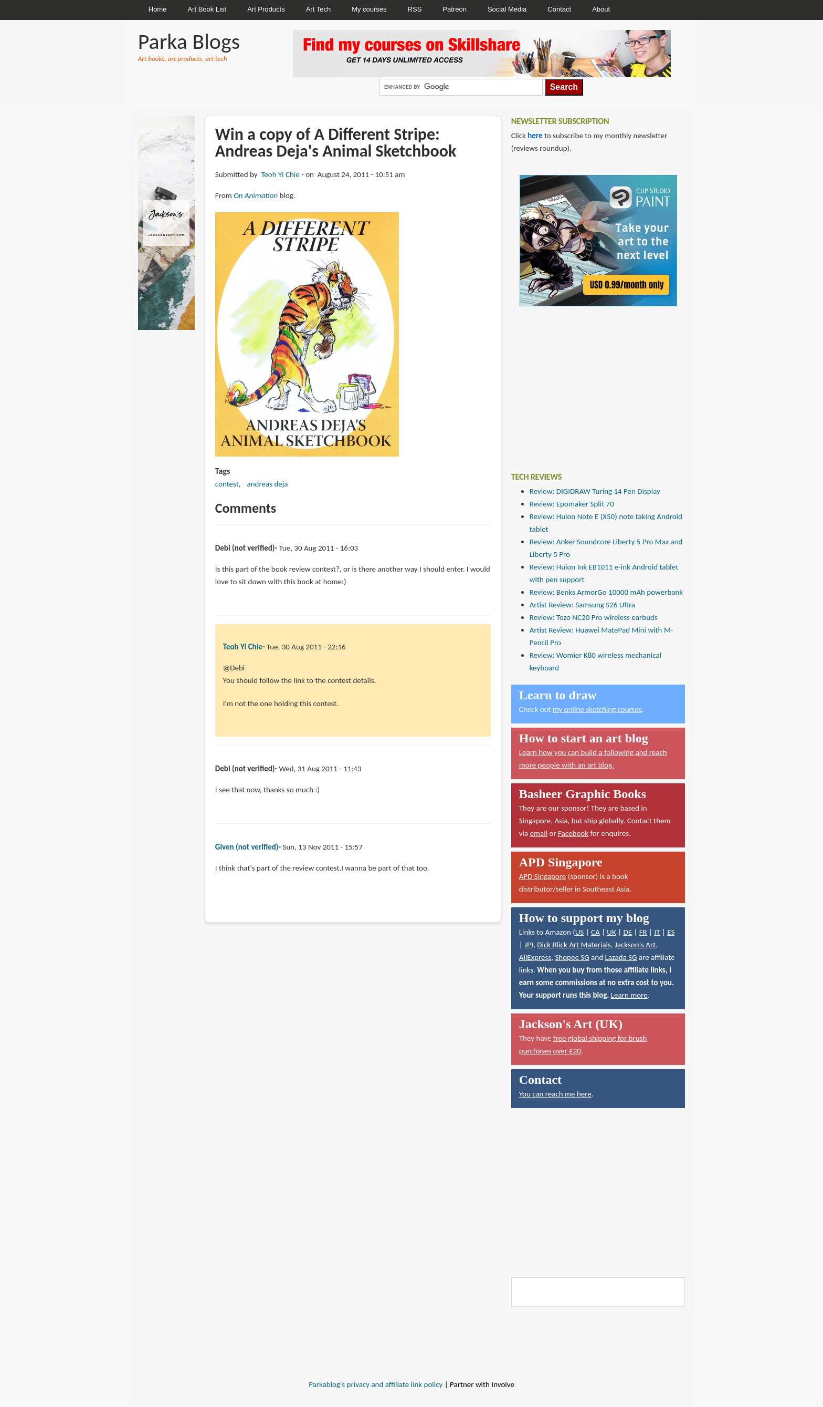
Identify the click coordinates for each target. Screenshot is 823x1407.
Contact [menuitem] (559, 9)
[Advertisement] (590, 381)
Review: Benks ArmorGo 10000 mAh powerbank (606, 592)
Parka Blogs (189, 41)
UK (611, 932)
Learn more (629, 995)
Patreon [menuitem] (454, 9)
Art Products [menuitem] (266, 9)
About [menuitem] (601, 9)
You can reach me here (555, 1094)
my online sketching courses (597, 709)
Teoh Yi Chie (280, 174)
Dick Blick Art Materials (574, 944)
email (539, 833)
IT (657, 932)
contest (227, 484)
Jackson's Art (635, 944)
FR (643, 932)
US (579, 932)
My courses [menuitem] (369, 9)
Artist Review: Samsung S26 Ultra (582, 604)
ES (670, 932)
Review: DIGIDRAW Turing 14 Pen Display (595, 491)
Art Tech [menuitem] (318, 9)
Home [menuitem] (158, 9)
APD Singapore (542, 876)
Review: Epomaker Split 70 (572, 504)
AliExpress (535, 957)
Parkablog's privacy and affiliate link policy (375, 1384)
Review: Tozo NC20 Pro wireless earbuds (594, 617)
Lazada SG (621, 957)
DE (627, 932)
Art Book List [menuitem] (206, 9)
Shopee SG (572, 957)
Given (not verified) (247, 847)
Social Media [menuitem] (507, 9)
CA (595, 932)
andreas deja (267, 484)
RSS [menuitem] (415, 9)
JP (527, 944)
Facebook (573, 833)
